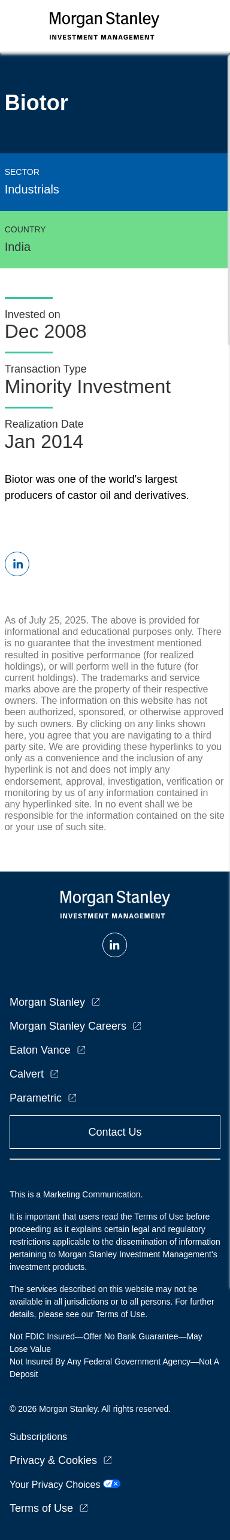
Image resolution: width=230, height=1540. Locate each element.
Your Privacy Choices (65, 1485)
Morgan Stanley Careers (68, 1026)
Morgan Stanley (47, 1002)
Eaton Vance (40, 1050)
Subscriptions (38, 1437)
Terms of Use (41, 1508)
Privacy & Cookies (53, 1460)
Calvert (27, 1074)
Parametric (36, 1098)
